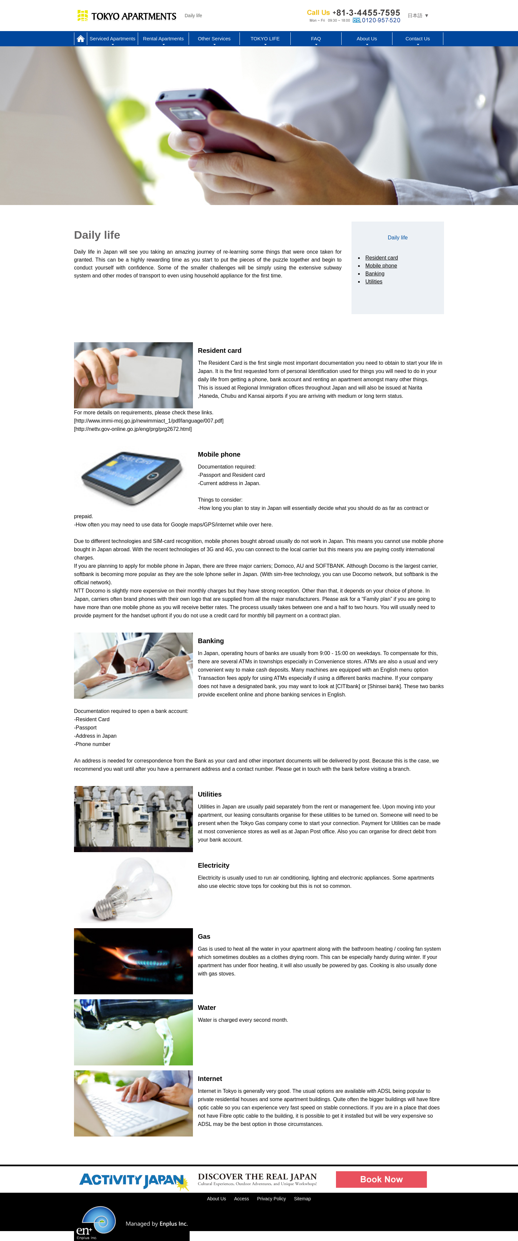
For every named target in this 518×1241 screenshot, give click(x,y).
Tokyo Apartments (127, 15)
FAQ (316, 38)
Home (80, 38)
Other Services (214, 38)
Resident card (381, 258)
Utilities (374, 281)
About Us (367, 38)
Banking (375, 273)
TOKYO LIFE (264, 38)
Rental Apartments (163, 38)
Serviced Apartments (112, 38)
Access (241, 1198)
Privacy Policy (271, 1198)
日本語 (415, 15)
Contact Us (417, 38)
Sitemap (302, 1198)
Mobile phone (381, 266)
